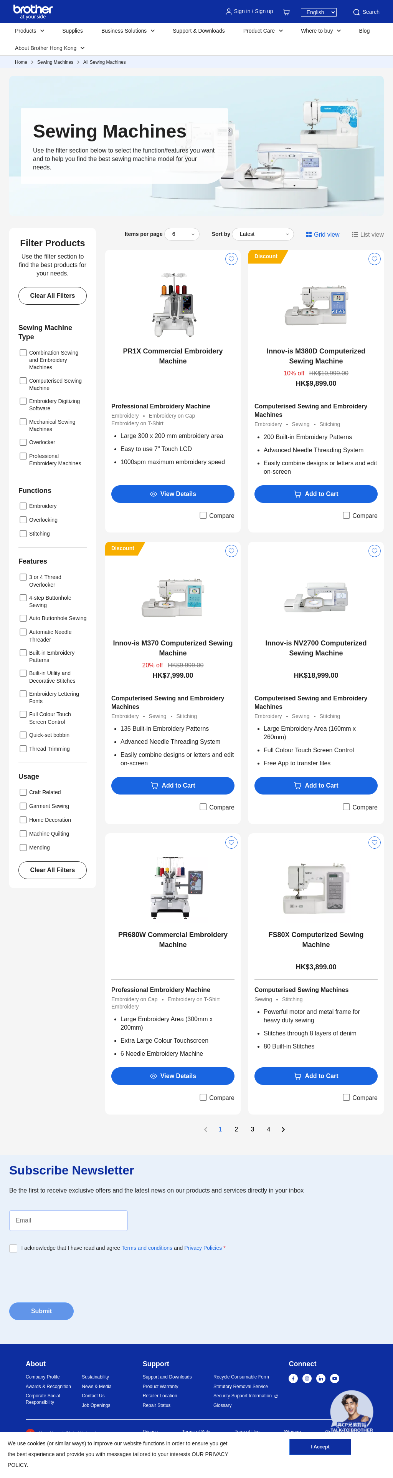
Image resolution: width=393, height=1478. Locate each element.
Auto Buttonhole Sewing (52, 618)
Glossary (222, 1405)
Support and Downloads (167, 1377)
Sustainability (95, 1377)
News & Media (96, 1386)
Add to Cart (316, 494)
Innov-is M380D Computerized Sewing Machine (316, 356)
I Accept (320, 1448)
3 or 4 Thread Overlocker (39, 579)
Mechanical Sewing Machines (47, 424)
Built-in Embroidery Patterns (46, 655)
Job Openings (96, 1405)
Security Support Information (242, 1395)
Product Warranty (160, 1386)
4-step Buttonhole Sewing (44, 600)
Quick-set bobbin (43, 735)
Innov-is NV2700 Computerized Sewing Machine (316, 648)
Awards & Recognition (48, 1386)
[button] (352, 1412)
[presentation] (67, 1275)
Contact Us (93, 1395)
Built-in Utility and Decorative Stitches (47, 676)
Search (366, 12)
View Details (173, 494)
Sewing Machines (55, 62)
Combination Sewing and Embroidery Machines (48, 359)
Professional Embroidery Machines (49, 458)
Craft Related (39, 792)
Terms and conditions (147, 1248)
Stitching (34, 533)
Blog (364, 31)
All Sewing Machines (104, 62)
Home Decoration (44, 819)
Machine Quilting (43, 833)
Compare (216, 515)
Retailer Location (160, 1395)
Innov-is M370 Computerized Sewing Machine (173, 648)
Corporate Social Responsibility (43, 1399)
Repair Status (157, 1405)
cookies (36, 1443)
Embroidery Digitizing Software (49, 403)
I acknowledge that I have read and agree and (123, 1248)
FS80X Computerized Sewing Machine (315, 940)
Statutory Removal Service (240, 1386)
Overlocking (38, 519)
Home (21, 62)
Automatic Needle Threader (45, 634)
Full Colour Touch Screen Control (44, 717)
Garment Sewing (43, 806)
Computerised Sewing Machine (50, 383)
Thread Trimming (44, 748)
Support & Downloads (199, 31)
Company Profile (43, 1377)
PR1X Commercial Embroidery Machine (173, 356)
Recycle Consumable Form (241, 1377)
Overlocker (36, 442)
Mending (34, 847)
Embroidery (37, 506)
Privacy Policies (203, 1248)
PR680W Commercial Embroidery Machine (173, 940)
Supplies (72, 31)
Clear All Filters (52, 295)
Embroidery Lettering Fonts (48, 696)
